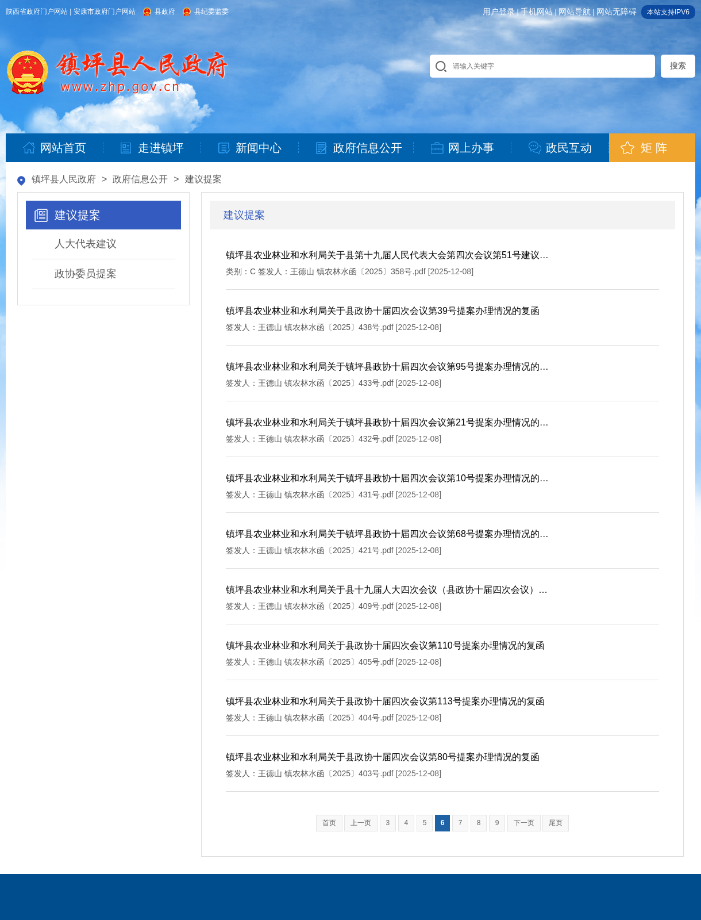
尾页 (556, 823)
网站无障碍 (616, 11)
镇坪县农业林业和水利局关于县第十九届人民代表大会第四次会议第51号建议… (387, 255)
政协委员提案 (86, 273)
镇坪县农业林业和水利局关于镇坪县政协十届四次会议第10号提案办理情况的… (387, 478)
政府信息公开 (140, 179)
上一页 (360, 823)
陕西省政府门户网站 (37, 11)
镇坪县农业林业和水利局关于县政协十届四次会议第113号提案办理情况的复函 (385, 701)
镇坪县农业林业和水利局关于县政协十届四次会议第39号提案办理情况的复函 (383, 311)
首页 (329, 823)
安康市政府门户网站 (105, 11)
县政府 (165, 11)
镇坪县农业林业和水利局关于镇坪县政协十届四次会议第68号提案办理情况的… (387, 534)
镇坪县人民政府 (64, 179)
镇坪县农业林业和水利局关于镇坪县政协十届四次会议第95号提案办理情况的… (387, 366)
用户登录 (499, 11)
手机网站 (537, 11)
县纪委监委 (211, 11)
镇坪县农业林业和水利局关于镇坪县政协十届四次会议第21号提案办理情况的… (387, 422)
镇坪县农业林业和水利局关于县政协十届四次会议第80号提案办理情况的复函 (383, 757)
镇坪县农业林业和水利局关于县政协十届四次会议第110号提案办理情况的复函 (385, 645)
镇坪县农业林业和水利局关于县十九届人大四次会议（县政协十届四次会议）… (387, 590)
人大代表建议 (86, 244)
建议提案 (203, 179)
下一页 (524, 823)
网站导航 (575, 11)
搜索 (678, 65)
